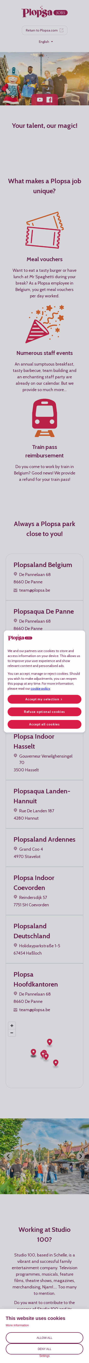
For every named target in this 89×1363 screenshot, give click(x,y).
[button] (44, 699)
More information (17, 1325)
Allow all (44, 1338)
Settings (44, 1355)
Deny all (44, 1349)
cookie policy (40, 688)
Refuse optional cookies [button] (44, 712)
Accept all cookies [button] (44, 724)
